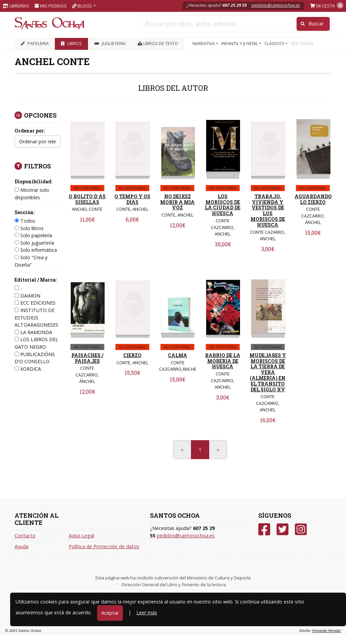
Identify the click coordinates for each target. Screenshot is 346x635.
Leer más (146, 612)
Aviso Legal (81, 535)
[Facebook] (264, 529)
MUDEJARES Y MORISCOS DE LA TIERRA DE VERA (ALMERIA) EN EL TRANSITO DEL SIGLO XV (268, 372)
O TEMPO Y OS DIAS (132, 199)
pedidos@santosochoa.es (276, 5)
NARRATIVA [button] (204, 43)
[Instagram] (301, 529)
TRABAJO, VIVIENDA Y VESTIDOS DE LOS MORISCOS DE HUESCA (268, 210)
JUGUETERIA (110, 43)
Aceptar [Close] (110, 613)
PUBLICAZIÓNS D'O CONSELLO (35, 358)
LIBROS (71, 43)
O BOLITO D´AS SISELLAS (87, 199)
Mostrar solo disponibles (32, 194)
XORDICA (28, 369)
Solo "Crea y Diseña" (31, 261)
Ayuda (21, 546)
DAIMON (27, 295)
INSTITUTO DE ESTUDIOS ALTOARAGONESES (36, 317)
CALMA (177, 355)
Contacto (25, 535)
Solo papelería (33, 235)
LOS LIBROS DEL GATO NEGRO (36, 343)
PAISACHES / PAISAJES (87, 358)
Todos (25, 221)
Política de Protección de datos (104, 546)
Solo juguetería (34, 243)
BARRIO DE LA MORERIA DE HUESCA (222, 361)
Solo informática (36, 250)
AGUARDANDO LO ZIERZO (313, 199)
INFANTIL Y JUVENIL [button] (240, 43)
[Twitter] (282, 529)
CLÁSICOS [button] (274, 43)
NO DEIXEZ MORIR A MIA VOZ (177, 202)
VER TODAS (302, 43)
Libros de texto (158, 43)
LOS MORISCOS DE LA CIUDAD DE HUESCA (222, 205)
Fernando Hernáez (326, 630)
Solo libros (29, 228)
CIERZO (132, 355)
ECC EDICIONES (35, 303)
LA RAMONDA (33, 332)
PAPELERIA (35, 43)
